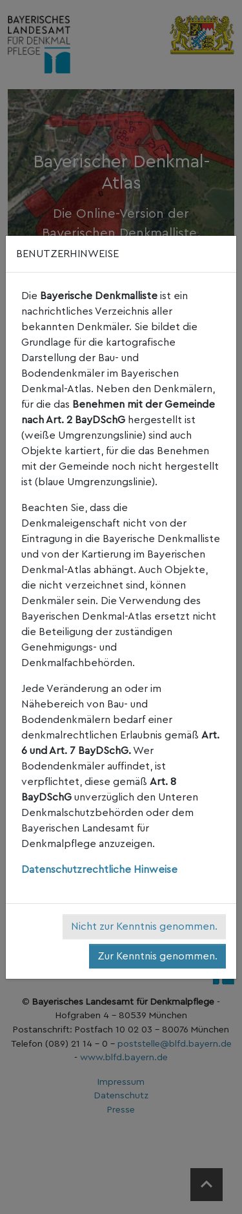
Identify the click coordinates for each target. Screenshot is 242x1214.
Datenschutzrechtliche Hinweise (99, 869)
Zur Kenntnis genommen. (157, 956)
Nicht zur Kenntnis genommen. (144, 926)
